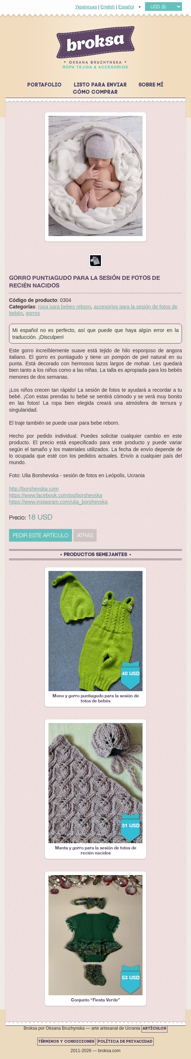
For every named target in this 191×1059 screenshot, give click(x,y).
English (108, 6)
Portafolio (44, 85)
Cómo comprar (95, 92)
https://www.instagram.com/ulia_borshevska (58, 502)
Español (126, 6)
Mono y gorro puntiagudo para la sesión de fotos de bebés (95, 637)
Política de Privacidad (125, 1041)
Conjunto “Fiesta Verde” (95, 939)
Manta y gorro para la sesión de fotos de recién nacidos (95, 789)
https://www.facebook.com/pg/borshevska (55, 495)
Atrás (85, 535)
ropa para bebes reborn (64, 307)
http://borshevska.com (34, 489)
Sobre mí (151, 85)
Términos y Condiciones (66, 1041)
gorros (33, 313)
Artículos (154, 1028)
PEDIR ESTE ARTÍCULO (40, 535)
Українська (86, 6)
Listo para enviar (100, 85)
